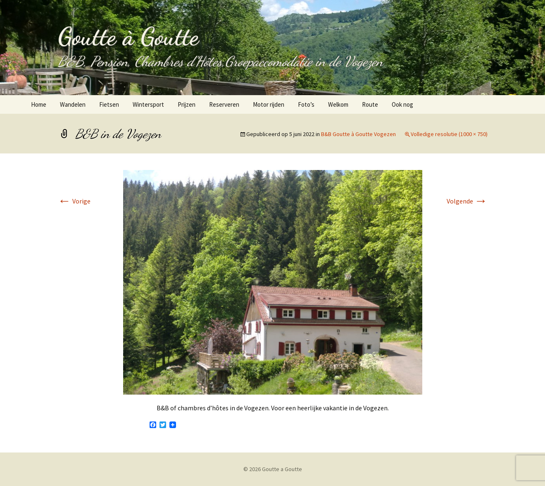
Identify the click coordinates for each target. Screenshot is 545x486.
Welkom (338, 104)
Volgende (467, 201)
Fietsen (109, 104)
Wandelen (73, 104)
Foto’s (306, 104)
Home (38, 104)
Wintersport (148, 104)
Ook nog (402, 104)
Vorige (74, 201)
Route (370, 104)
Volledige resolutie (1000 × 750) (449, 134)
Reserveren (224, 104)
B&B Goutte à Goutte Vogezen (358, 134)
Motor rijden (268, 104)
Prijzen (186, 104)
